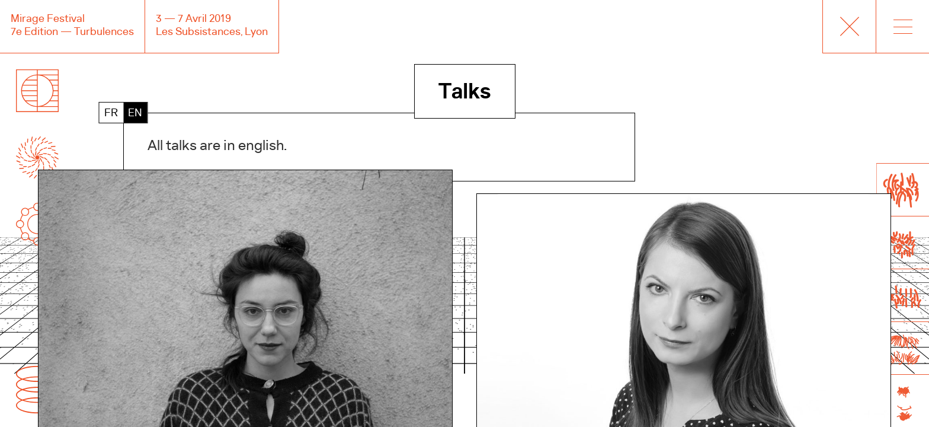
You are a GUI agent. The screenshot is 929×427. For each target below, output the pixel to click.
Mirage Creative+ (849, 26)
